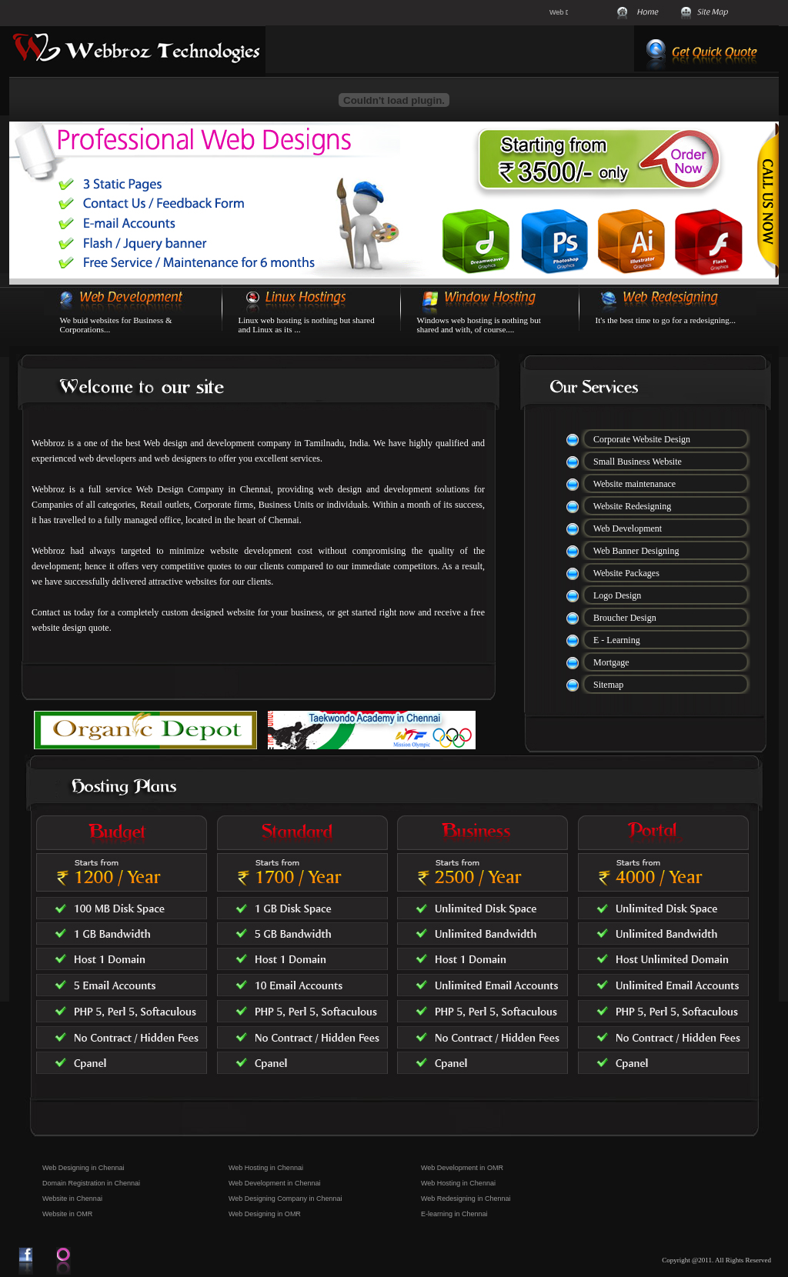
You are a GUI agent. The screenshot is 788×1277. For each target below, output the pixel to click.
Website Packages (626, 573)
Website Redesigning (632, 506)
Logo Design (617, 595)
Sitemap (608, 684)
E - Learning (616, 640)
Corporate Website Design (641, 439)
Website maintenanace (634, 483)
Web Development (627, 528)
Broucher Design (624, 617)
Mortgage (611, 662)
